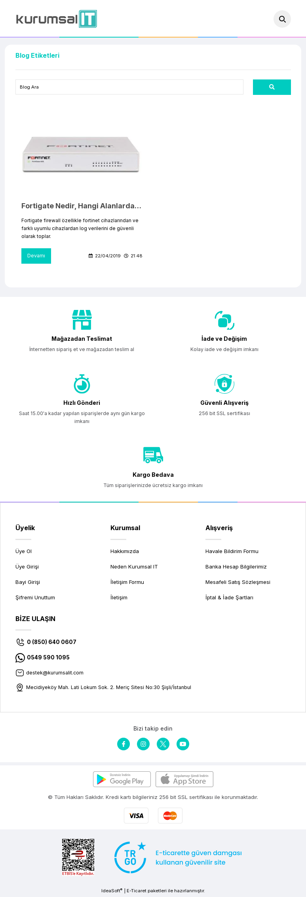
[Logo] (56, 18)
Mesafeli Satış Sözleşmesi (237, 583)
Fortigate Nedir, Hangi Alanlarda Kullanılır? (82, 206)
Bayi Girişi (27, 583)
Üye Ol (23, 552)
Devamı (36, 256)
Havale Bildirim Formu (231, 552)
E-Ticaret (136, 891)
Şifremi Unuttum (35, 598)
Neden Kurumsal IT (134, 567)
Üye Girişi (27, 567)
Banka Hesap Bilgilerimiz (236, 567)
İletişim (118, 598)
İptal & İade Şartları (229, 598)
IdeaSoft (111, 891)
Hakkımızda (124, 552)
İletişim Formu (127, 583)
